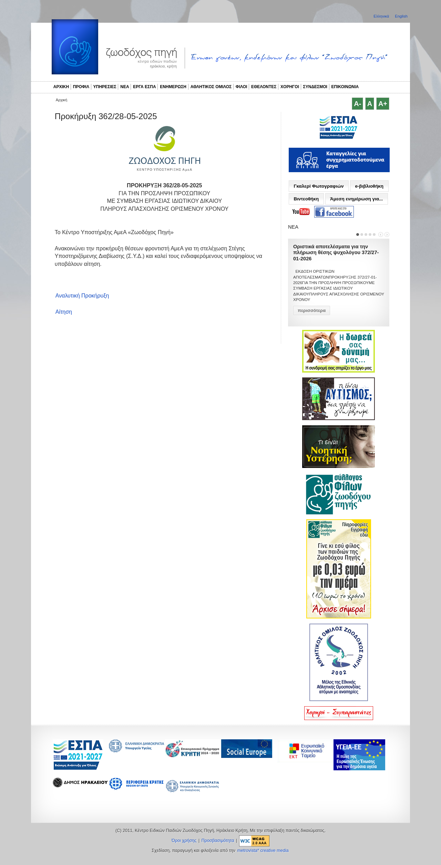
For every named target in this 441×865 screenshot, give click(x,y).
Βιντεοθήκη (306, 198)
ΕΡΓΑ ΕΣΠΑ (144, 86)
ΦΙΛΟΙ (241, 86)
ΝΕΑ (124, 86)
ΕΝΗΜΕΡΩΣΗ (173, 86)
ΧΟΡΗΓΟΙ (289, 86)
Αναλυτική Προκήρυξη (82, 296)
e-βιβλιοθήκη (369, 186)
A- (357, 103)
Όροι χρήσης (184, 840)
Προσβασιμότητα (218, 840)
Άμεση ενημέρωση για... (356, 198)
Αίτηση (63, 312)
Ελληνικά (381, 16)
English (401, 16)
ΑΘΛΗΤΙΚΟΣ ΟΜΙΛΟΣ (211, 86)
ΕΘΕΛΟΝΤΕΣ (264, 86)
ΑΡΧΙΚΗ (61, 86)
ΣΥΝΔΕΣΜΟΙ (315, 86)
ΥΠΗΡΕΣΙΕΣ (104, 86)
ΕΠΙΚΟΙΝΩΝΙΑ (345, 86)
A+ (382, 103)
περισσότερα (312, 310)
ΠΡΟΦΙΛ (81, 86)
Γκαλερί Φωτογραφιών (318, 186)
